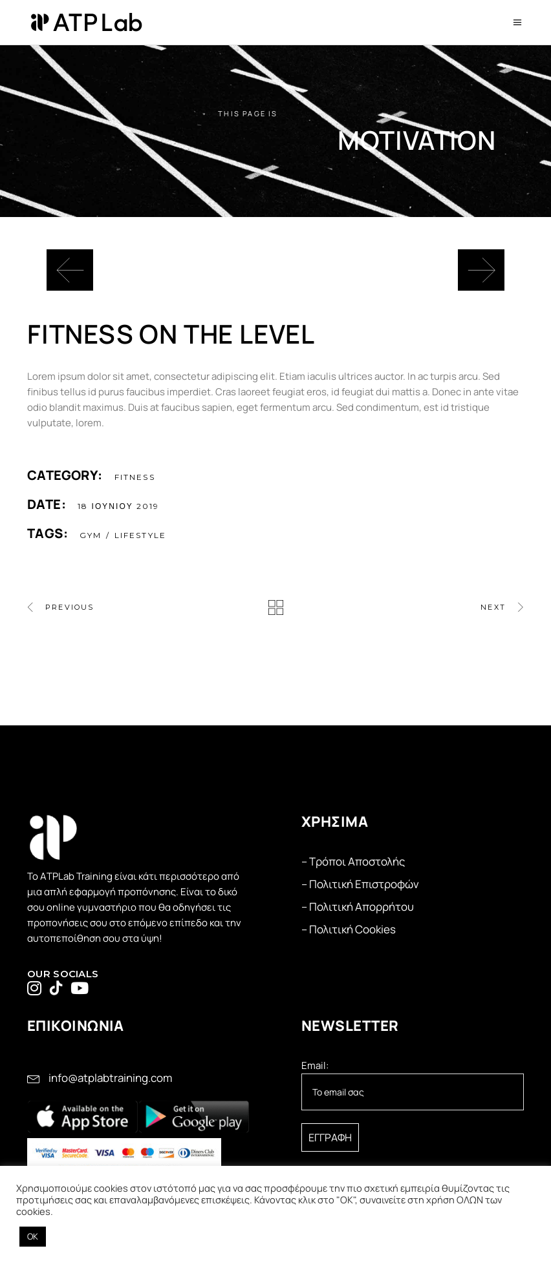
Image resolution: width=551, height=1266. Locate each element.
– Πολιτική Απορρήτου (357, 906)
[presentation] (70, 270)
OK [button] (32, 1236)
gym (91, 535)
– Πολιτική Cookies (348, 929)
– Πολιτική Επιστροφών (360, 884)
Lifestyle (140, 535)
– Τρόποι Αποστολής (353, 861)
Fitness (134, 477)
